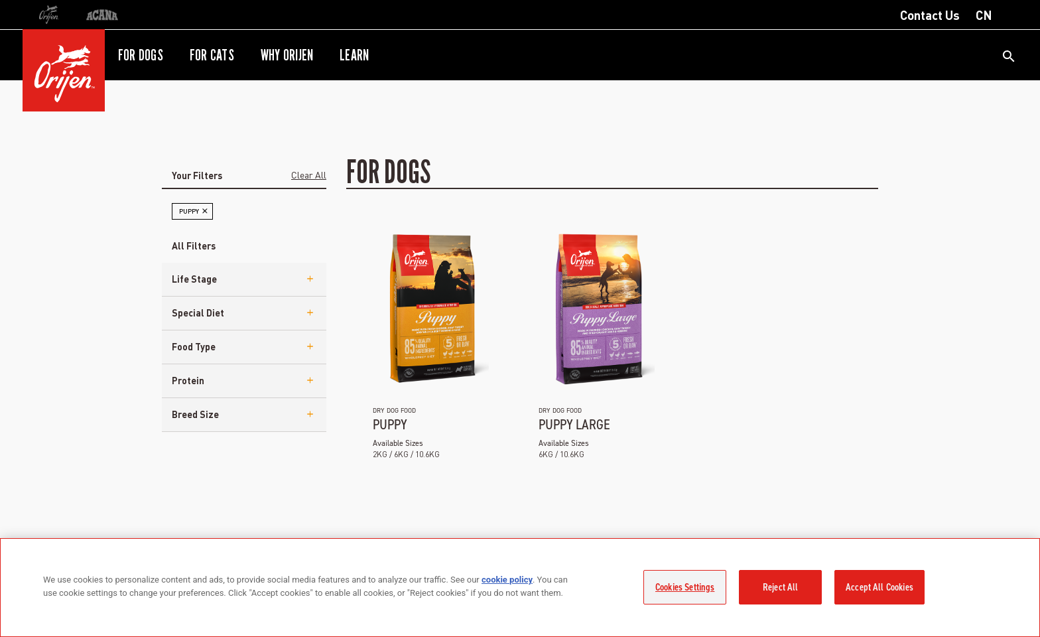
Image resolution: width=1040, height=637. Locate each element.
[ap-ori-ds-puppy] (431, 307)
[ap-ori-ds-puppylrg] (597, 307)
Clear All (308, 174)
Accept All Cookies (879, 587)
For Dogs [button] (140, 55)
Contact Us (930, 15)
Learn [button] (354, 55)
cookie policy (507, 580)
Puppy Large (574, 424)
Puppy (390, 424)
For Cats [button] (212, 55)
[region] (520, 587)
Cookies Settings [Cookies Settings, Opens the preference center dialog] (684, 587)
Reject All (781, 587)
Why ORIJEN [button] (287, 55)
